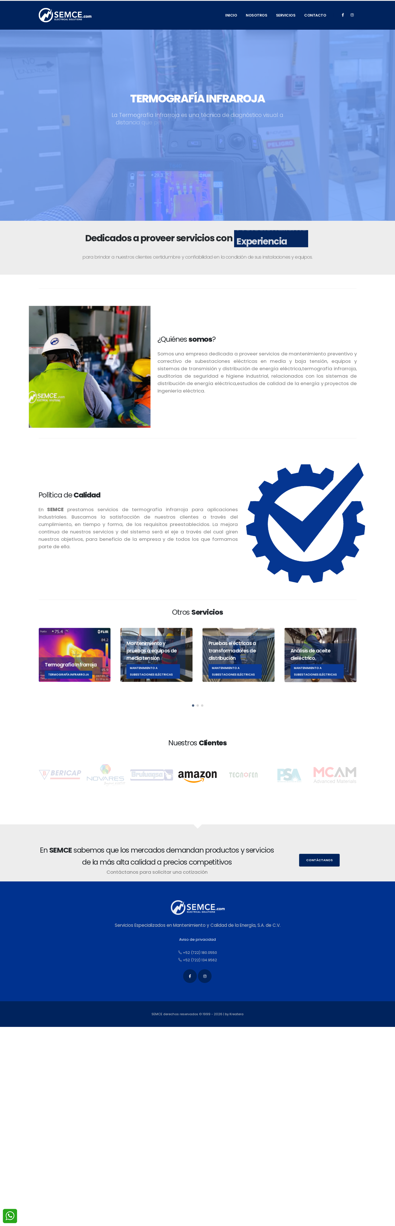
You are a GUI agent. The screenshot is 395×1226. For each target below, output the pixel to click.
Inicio (231, 15)
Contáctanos (319, 860)
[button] (193, 715)
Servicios (286, 15)
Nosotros (256, 15)
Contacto (315, 15)
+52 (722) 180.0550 (197, 952)
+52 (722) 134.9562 (197, 960)
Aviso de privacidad (197, 939)
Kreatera (236, 1014)
